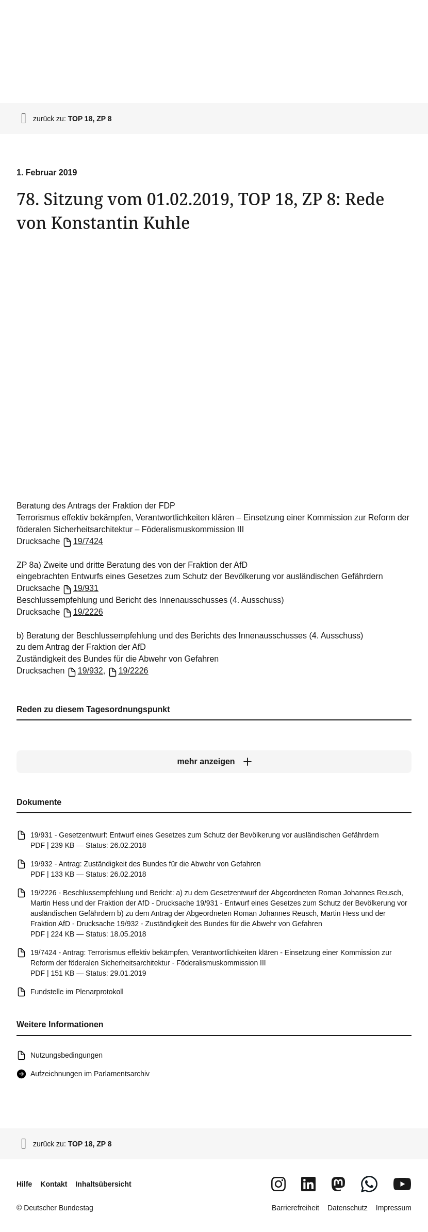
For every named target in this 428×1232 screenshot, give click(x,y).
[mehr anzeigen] (214, 761)
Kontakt (53, 1184)
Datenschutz (347, 1208)
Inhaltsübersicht (103, 1184)
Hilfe (24, 1184)
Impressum (393, 1208)
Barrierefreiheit (295, 1208)
